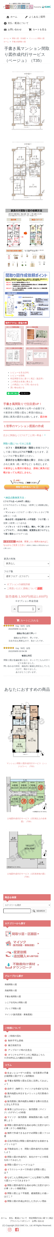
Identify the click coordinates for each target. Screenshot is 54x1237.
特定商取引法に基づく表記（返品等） (27, 378)
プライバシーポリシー (20, 1221)
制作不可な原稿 (15, 1040)
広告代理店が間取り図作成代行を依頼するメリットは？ (26, 1142)
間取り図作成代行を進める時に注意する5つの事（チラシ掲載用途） (27, 1126)
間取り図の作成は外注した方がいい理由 (26, 1201)
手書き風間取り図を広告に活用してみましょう (26, 1082)
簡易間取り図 (11, 984)
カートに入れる (27, 620)
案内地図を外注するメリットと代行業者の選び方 (26, 1095)
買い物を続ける (17, 387)
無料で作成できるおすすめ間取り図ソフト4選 (27, 1134)
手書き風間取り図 (19, 42)
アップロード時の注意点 (20, 1050)
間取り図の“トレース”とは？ (21, 1164)
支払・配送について (16, 23)
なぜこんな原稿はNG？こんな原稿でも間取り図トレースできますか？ (26, 1179)
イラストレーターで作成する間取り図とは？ (25, 1171)
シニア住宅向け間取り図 (16, 1002)
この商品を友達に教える (21, 381)
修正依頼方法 (14, 1045)
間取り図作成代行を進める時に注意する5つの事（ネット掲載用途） (27, 1187)
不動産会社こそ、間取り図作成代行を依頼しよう (26, 1150)
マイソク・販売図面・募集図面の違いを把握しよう (26, 1118)
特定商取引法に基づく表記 (41, 1218)
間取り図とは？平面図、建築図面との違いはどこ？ (26, 1194)
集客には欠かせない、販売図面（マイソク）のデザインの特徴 (25, 1110)
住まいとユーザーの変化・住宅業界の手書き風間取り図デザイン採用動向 (26, 1074)
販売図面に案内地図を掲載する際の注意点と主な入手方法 (26, 1103)
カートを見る (38, 29)
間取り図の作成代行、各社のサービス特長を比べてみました (26, 1158)
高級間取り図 (11, 990)
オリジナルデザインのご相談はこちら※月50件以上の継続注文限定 (24, 1056)
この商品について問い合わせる (24, 384)
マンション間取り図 (36, 38)
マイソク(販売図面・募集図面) (18, 1014)
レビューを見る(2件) (19, 372)
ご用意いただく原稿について (22, 588)
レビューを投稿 (17, 375)
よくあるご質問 (35, 17)
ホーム (11, 17)
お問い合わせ (13, 29)
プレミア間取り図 (13, 1008)
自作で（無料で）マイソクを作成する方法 (27, 1088)
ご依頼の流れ (14, 1035)
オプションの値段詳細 (18, 584)
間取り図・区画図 (19, 38)
